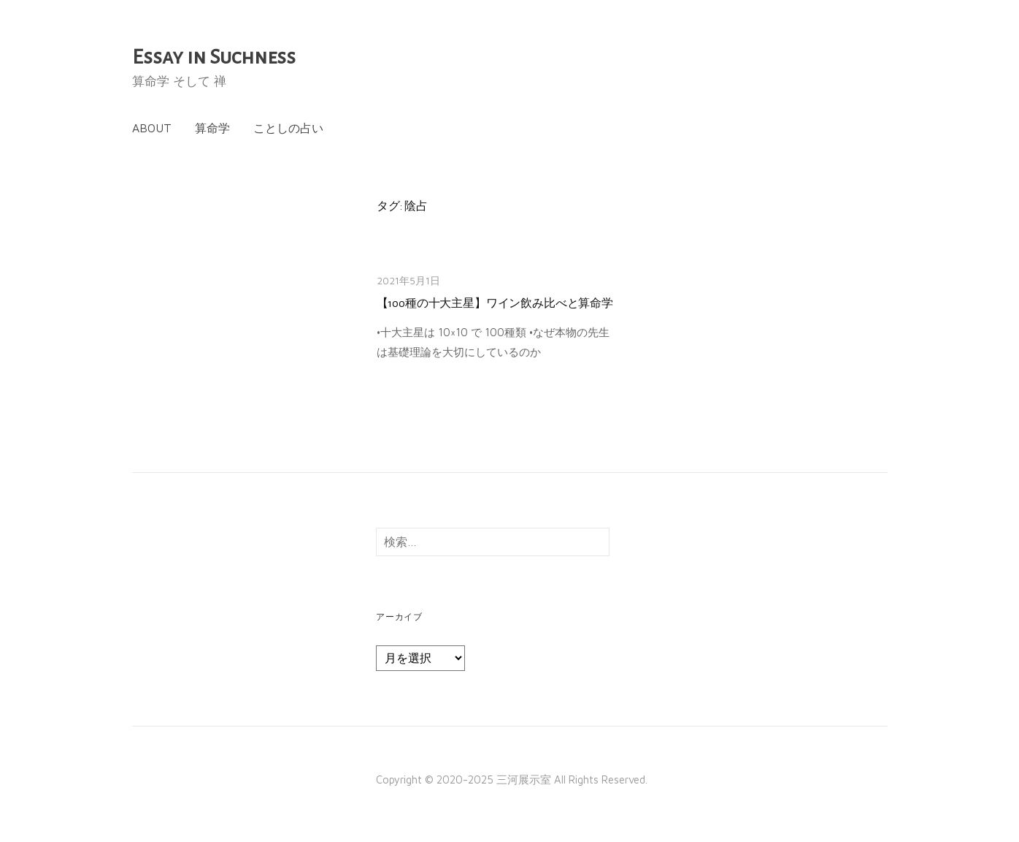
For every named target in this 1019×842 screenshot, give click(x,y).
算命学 (212, 127)
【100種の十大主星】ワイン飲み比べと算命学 (495, 303)
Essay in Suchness (214, 57)
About (152, 127)
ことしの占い (288, 127)
